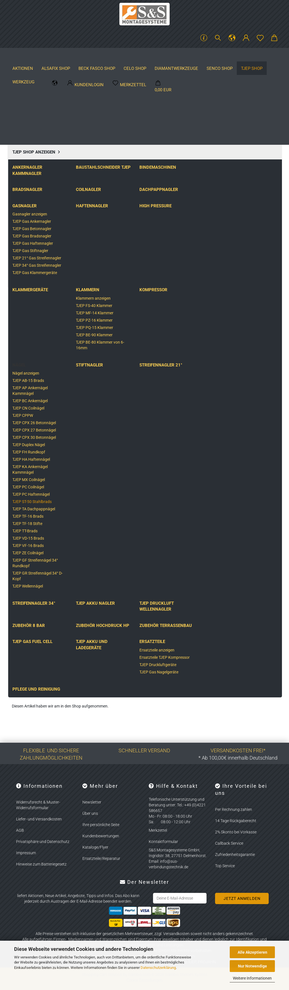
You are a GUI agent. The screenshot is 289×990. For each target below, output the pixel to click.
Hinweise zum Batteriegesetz (41, 864)
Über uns (90, 813)
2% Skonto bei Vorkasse (236, 832)
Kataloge (267, 54)
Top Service (225, 866)
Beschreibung (33, 254)
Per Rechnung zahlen (233, 809)
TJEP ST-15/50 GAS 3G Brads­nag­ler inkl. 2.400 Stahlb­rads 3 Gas (41, 643)
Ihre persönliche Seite (100, 824)
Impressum (26, 853)
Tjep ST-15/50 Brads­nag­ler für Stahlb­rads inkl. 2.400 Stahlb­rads (178, 643)
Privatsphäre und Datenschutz (42, 841)
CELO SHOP (148, 54)
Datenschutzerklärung (158, 967)
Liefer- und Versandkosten (39, 819)
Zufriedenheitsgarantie (235, 854)
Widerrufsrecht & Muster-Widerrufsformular (38, 805)
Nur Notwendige (252, 966)
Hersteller (235, 54)
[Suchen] (218, 38)
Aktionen (36, 54)
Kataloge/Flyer (95, 847)
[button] (232, 38)
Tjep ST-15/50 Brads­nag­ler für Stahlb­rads (247, 640)
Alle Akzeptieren (252, 952)
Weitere (176, 54)
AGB (20, 830)
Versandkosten (176, 933)
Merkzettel (158, 830)
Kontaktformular (163, 841)
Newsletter (91, 802)
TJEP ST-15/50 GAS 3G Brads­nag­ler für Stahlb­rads (110, 643)
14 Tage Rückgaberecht (235, 820)
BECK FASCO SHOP (110, 54)
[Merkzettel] (260, 38)
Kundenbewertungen (100, 836)
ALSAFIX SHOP (69, 54)
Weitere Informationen (252, 978)
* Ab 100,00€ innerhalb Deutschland (237, 758)
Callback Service (229, 843)
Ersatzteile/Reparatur (101, 858)
